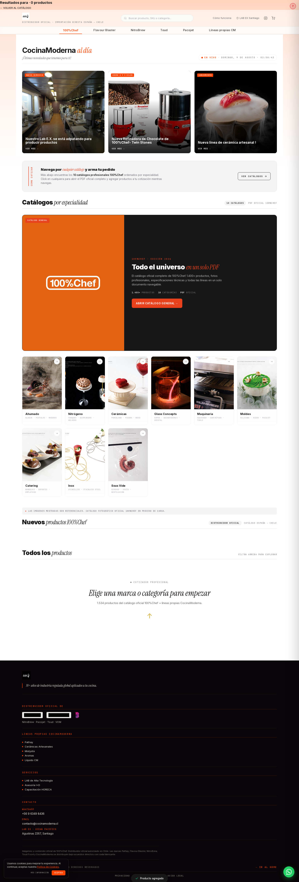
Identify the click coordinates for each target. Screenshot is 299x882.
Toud (164, 30)
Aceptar (58, 873)
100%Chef (70, 30)
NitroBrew (138, 30)
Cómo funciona (222, 17)
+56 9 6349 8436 (33, 813)
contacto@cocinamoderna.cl (40, 823)
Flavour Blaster (104, 30)
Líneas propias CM (222, 30)
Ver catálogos (254, 176)
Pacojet (188, 30)
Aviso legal (176, 876)
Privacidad (122, 876)
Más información (40, 873)
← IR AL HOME (266, 867)
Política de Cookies (48, 866)
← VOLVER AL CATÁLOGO (15, 7)
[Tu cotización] (273, 18)
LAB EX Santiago (247, 17)
